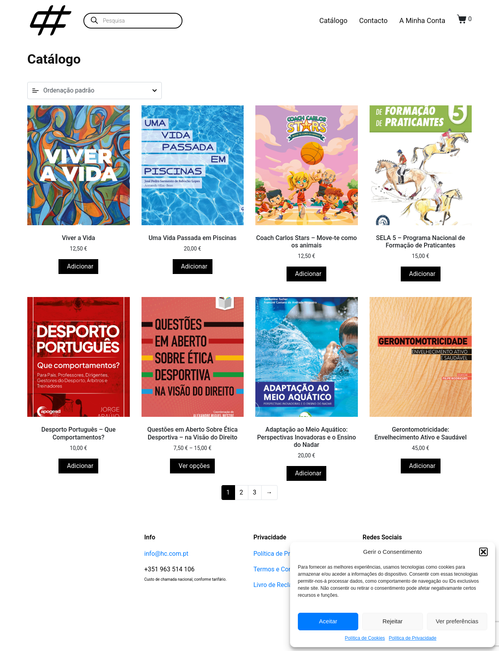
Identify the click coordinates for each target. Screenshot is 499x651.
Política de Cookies (365, 638)
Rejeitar (392, 621)
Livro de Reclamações (283, 632)
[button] (483, 552)
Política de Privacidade (412, 638)
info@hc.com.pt (166, 601)
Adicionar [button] (79, 290)
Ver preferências (457, 621)
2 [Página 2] (241, 539)
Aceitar (328, 621)
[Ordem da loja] (94, 90)
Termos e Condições (281, 616)
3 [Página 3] (255, 539)
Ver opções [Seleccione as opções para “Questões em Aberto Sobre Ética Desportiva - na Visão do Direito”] (193, 513)
